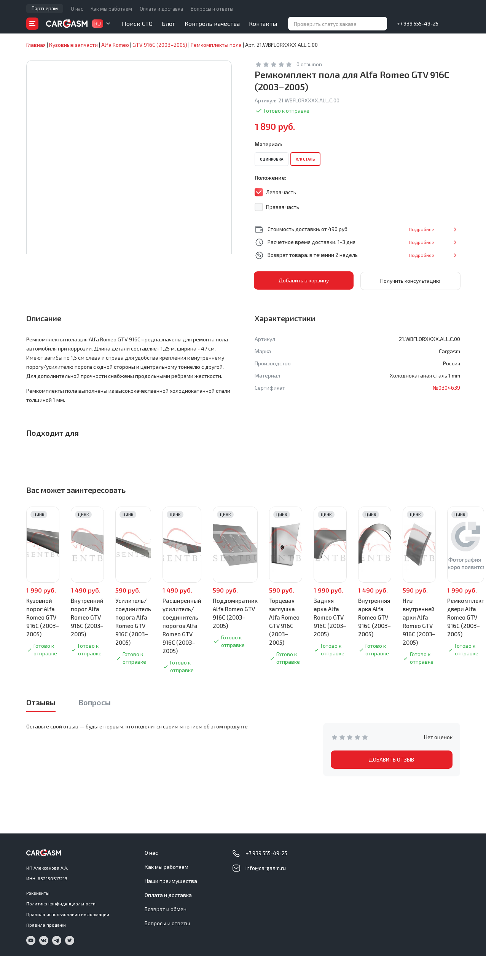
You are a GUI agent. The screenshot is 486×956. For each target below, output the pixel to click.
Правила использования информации (67, 913)
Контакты (263, 23)
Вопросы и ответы (212, 9)
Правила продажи (46, 924)
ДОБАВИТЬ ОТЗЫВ (391, 759)
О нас (77, 9)
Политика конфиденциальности (61, 903)
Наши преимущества (171, 880)
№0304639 (446, 387)
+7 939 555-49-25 (417, 23)
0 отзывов (309, 64)
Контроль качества (212, 23)
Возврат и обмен (165, 908)
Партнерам (45, 8)
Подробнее (435, 229)
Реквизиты (37, 892)
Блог (168, 23)
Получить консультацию (410, 280)
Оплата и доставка (161, 9)
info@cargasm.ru (265, 867)
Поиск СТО (137, 23)
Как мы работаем (111, 9)
